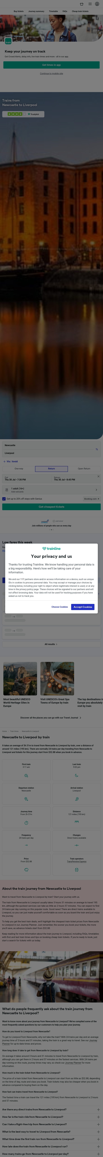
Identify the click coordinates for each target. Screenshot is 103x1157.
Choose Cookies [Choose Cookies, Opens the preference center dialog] (60, 607)
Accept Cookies (83, 607)
